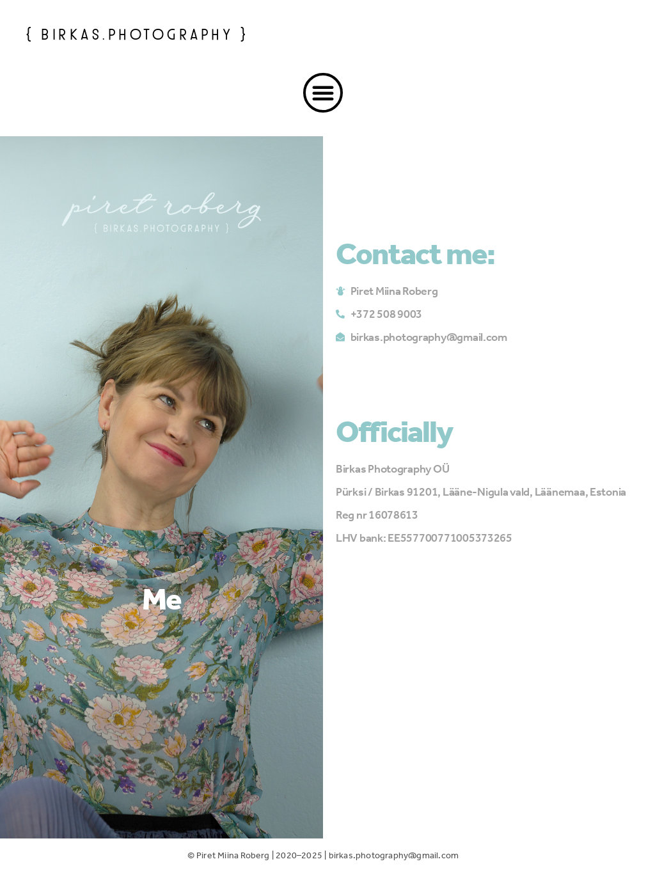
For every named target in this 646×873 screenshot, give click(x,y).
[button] (323, 93)
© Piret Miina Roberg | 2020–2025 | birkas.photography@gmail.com (323, 855)
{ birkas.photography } (137, 33)
